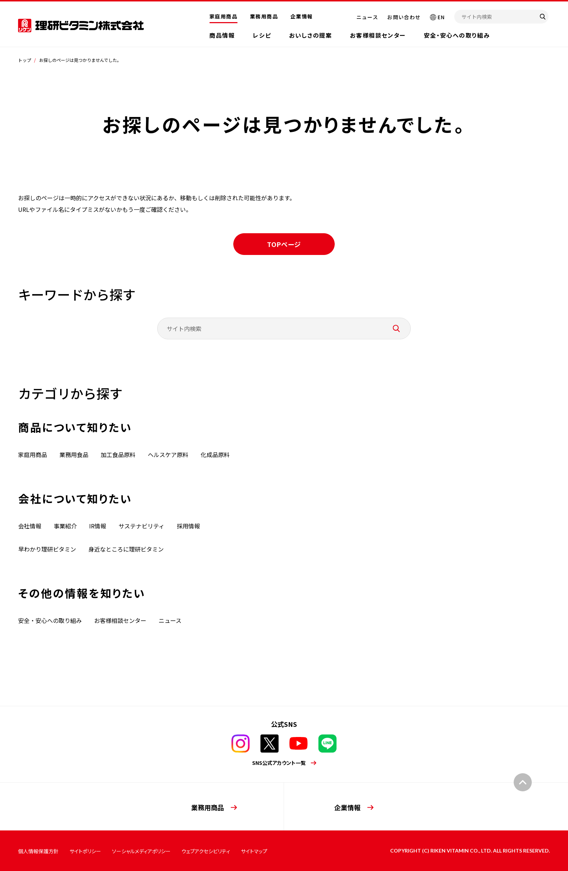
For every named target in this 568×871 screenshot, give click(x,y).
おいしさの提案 (310, 35)
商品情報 (222, 35)
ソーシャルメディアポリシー (141, 851)
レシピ (262, 35)
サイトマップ (254, 851)
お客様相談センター (377, 35)
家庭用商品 (223, 16)
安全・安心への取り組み (457, 35)
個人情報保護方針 (38, 851)
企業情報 (302, 16)
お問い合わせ (404, 17)
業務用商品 (264, 16)
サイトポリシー (85, 851)
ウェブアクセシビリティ (205, 851)
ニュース (367, 17)
